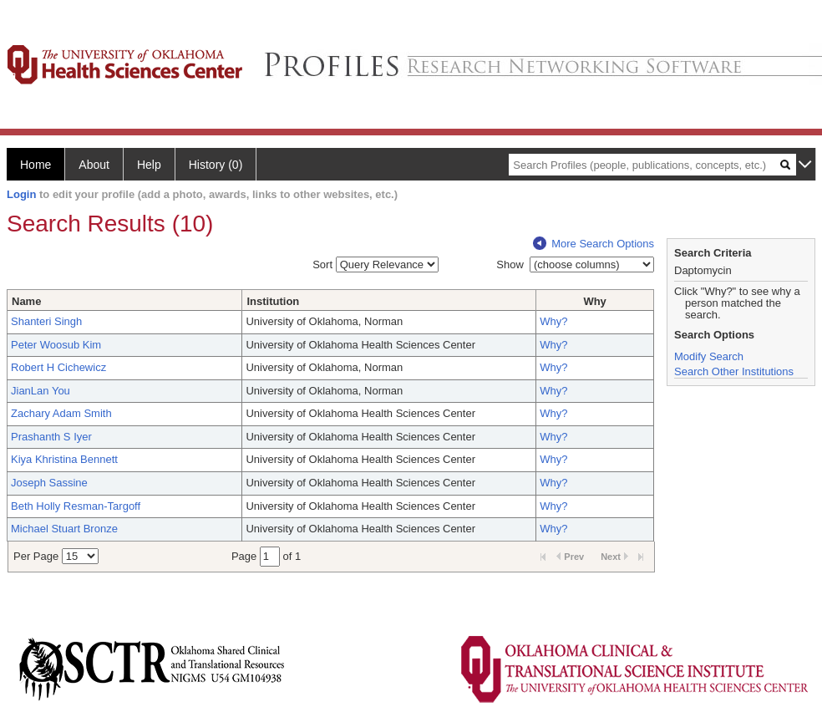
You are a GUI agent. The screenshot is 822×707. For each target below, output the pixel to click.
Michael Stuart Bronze (64, 528)
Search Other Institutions (734, 371)
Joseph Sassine (49, 482)
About (94, 164)
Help (149, 164)
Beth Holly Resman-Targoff (75, 506)
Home (35, 164)
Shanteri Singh (46, 321)
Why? (553, 321)
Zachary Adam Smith (61, 413)
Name (26, 301)
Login (21, 194)
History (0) (216, 164)
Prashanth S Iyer (51, 436)
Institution (272, 301)
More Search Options (593, 243)
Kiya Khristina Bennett (64, 459)
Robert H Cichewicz (58, 367)
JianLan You (40, 390)
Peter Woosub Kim (56, 344)
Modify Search (708, 356)
